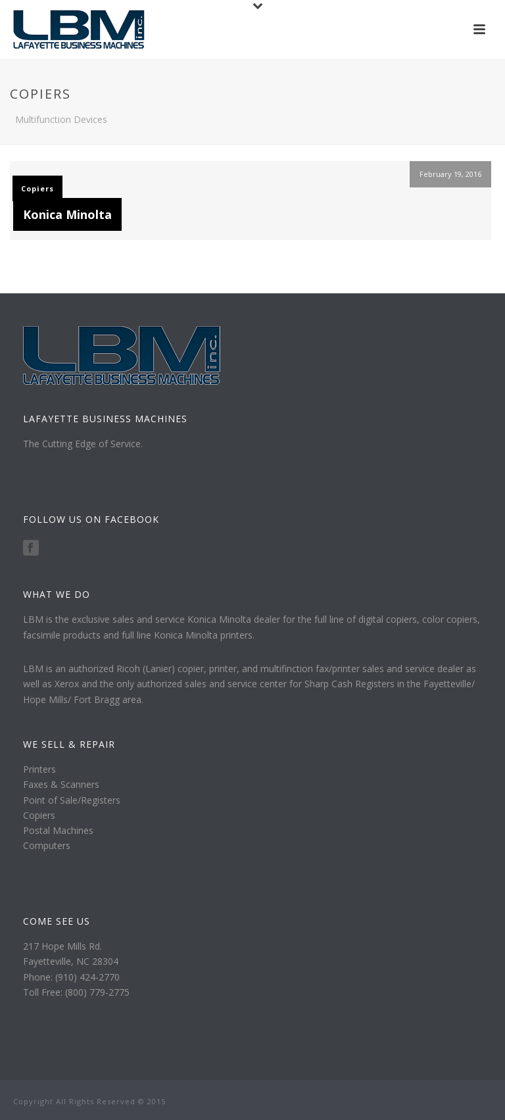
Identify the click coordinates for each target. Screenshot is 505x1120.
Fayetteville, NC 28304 (70, 961)
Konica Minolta (67, 214)
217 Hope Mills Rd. (62, 946)
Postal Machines (58, 830)
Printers (39, 769)
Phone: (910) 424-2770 (71, 977)
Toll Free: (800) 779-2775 (76, 992)
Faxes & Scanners (61, 784)
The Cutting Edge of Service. (83, 443)
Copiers (37, 188)
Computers (46, 845)
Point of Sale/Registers (71, 800)
